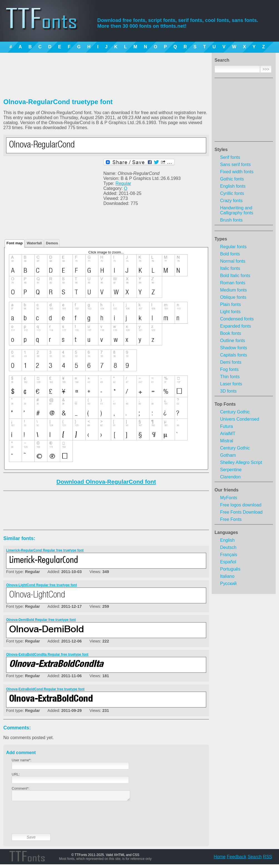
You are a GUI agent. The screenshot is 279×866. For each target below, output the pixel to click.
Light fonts (230, 311)
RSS (267, 858)
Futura (226, 426)
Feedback (236, 858)
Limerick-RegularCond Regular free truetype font (45, 550)
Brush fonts (231, 220)
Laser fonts (231, 383)
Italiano (227, 576)
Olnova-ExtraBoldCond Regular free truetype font (45, 689)
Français (228, 554)
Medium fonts (233, 290)
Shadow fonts (233, 347)
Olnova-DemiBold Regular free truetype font (41, 620)
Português (230, 569)
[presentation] (54, 821)
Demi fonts (230, 362)
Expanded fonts (235, 326)
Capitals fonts (233, 355)
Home (220, 858)
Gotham (228, 455)
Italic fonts (230, 268)
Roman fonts (232, 282)
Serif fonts (230, 157)
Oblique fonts (233, 297)
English (227, 540)
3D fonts (228, 391)
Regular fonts (233, 246)
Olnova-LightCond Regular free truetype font (41, 585)
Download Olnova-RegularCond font (106, 481)
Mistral (226, 440)
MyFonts (228, 497)
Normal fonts (232, 261)
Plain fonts (230, 304)
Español (228, 561)
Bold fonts (230, 254)
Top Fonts (225, 404)
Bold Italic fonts (235, 275)
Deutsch (228, 547)
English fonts (233, 186)
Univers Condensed (239, 419)
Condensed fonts (237, 319)
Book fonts (230, 333)
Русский (228, 583)
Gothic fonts (232, 179)
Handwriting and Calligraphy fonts (236, 210)
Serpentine (230, 469)
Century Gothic (235, 412)
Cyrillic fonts (232, 193)
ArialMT (227, 433)
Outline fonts (232, 340)
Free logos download (240, 505)
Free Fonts (230, 519)
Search (255, 858)
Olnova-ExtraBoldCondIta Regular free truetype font (47, 654)
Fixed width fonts (236, 171)
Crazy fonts (231, 200)
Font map (14, 243)
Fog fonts (229, 369)
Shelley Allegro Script (241, 462)
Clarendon (230, 477)
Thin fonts (230, 376)
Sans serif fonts (235, 164)
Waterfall (34, 243)
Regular (123, 183)
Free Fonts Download (241, 512)
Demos (52, 243)
